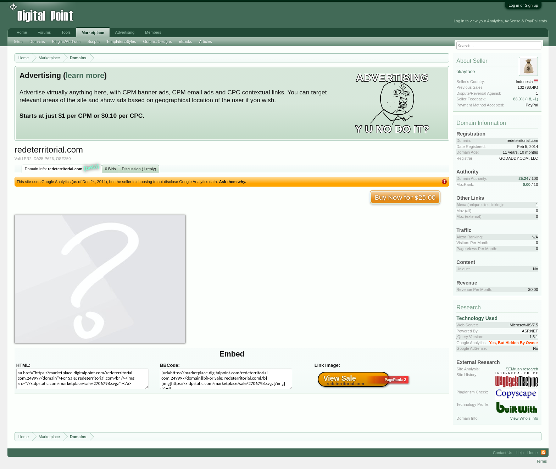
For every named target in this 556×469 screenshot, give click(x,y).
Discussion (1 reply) (139, 169)
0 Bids (110, 169)
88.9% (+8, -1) (525, 99)
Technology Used (476, 318)
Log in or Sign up (523, 5)
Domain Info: (62, 168)
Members (153, 32)
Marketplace (93, 33)
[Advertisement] (161, 15)
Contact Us (502, 453)
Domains (37, 41)
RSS (543, 453)
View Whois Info (524, 418)
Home (22, 32)
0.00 (526, 184)
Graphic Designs (157, 41)
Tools (66, 32)
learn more (85, 75)
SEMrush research (522, 369)
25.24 (523, 178)
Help (520, 453)
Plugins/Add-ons (66, 41)
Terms (541, 461)
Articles (205, 41)
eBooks (185, 41)
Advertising (124, 32)
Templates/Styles (121, 41)
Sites (18, 41)
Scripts (94, 41)
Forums (44, 32)
